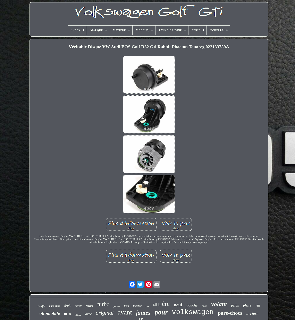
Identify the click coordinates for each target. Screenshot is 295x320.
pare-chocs (230, 313)
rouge (41, 305)
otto (67, 313)
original (105, 313)
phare (247, 305)
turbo (103, 304)
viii (257, 305)
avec (88, 314)
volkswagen (193, 312)
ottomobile (50, 313)
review (89, 305)
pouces (116, 306)
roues (204, 305)
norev (78, 305)
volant (219, 304)
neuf (178, 304)
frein (126, 305)
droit (67, 305)
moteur (137, 305)
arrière (161, 303)
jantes (143, 312)
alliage (78, 315)
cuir (147, 306)
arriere (252, 313)
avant (125, 312)
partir (235, 305)
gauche (192, 305)
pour (161, 312)
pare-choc (54, 305)
